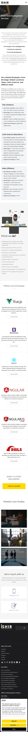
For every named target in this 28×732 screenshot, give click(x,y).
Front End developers (15, 38)
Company (3, 649)
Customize (14, 725)
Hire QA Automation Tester (8, 682)
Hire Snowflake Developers (8, 678)
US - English (21, 628)
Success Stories (5, 653)
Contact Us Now (14, 486)
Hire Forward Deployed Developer (9, 676)
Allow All (14, 721)
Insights (3, 651)
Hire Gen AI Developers (7, 674)
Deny (14, 729)
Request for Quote (14, 610)
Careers (3, 657)
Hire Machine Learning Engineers (9, 672)
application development (17, 58)
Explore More (14, 316)
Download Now (8, 557)
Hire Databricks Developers (8, 680)
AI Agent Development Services (9, 686)
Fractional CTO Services (7, 688)
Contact (3, 659)
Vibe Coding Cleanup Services (8, 684)
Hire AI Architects (5, 670)
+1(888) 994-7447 (14, 595)
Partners (3, 655)
